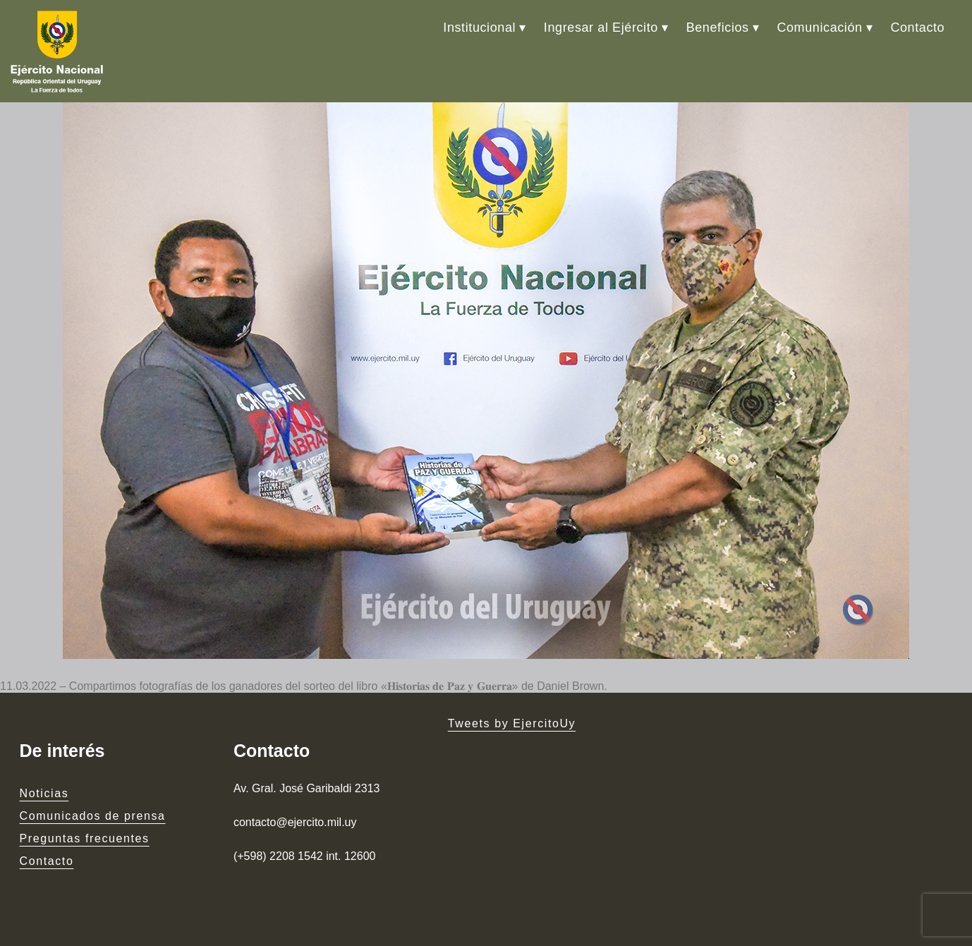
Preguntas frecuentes (85, 838)
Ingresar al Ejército (601, 27)
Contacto (917, 27)
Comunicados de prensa (93, 816)
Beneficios (717, 27)
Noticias (44, 793)
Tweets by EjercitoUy (512, 723)
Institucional (479, 27)
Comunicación (819, 27)
